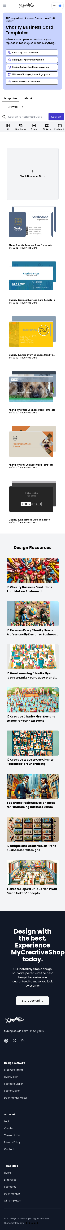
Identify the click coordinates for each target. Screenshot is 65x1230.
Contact (9, 1149)
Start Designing (32, 1001)
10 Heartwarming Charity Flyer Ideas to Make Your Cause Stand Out (31, 677)
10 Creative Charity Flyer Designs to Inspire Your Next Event (31, 719)
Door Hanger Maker (15, 1097)
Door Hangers (12, 1193)
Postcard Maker (13, 1084)
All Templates (14, 18)
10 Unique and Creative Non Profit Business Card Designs (31, 848)
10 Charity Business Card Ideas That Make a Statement (29, 589)
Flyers (7, 1173)
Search (56, 117)
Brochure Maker (13, 1070)
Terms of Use (12, 1135)
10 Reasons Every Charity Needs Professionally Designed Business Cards (31, 634)
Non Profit (50, 18)
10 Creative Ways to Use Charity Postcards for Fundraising (30, 762)
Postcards (10, 1186)
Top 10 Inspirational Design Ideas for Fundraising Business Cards (31, 805)
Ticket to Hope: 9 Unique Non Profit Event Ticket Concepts (32, 891)
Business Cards (33, 18)
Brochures (10, 1179)
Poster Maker (12, 1090)
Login (7, 1121)
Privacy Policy (12, 1142)
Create (8, 1128)
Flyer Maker (11, 1077)
